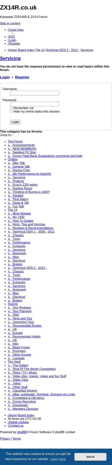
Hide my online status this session (35, 111)
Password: (9, 100)
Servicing (10, 58)
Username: (9, 89)
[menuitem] (11, 36)
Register (22, 77)
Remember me (22, 108)
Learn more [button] (58, 459)
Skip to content (10, 23)
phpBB (21, 432)
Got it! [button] (91, 456)
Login (5, 77)
